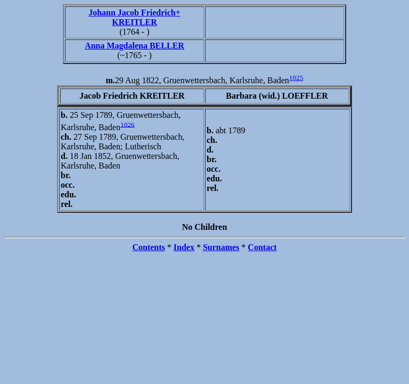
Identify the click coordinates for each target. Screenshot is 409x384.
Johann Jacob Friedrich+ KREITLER (134, 17)
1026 (127, 124)
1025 (296, 78)
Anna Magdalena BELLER (134, 45)
